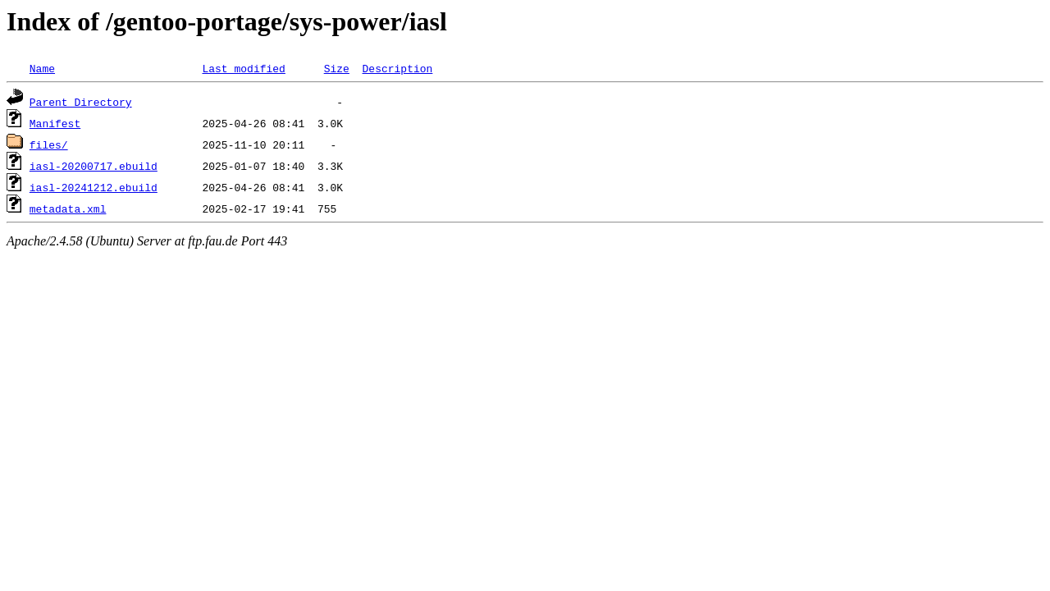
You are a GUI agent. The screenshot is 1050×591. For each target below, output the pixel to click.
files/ (49, 144)
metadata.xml (68, 208)
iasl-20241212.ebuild (94, 187)
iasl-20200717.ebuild (94, 165)
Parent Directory (81, 101)
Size (336, 68)
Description (397, 68)
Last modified (243, 68)
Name (42, 68)
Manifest (55, 123)
